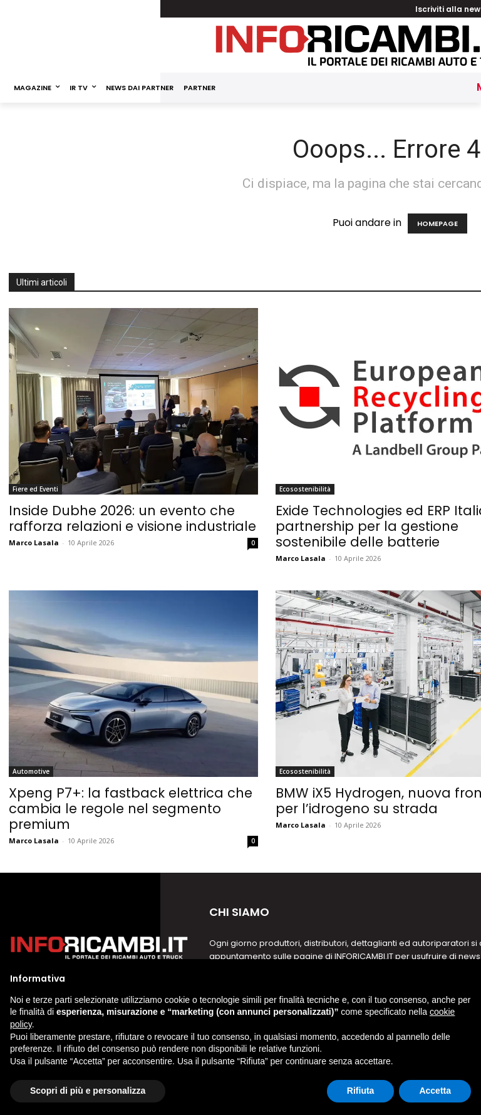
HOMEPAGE (437, 223)
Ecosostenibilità (305, 489)
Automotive (31, 771)
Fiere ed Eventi (35, 489)
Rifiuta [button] (361, 1091)
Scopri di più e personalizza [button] (87, 1091)
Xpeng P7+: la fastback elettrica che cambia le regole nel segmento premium (130, 808)
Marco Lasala (34, 542)
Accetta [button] (435, 1091)
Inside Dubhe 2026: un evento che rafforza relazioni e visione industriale (132, 518)
